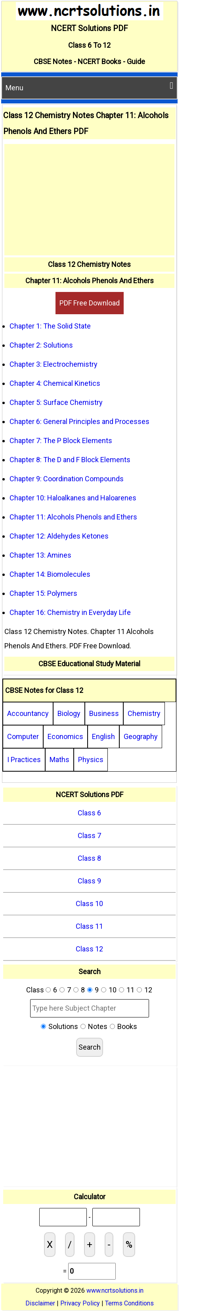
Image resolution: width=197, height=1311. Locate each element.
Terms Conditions (129, 1303)
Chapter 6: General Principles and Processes (79, 421)
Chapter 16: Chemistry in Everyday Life (70, 612)
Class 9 (89, 881)
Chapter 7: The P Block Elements (61, 440)
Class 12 (89, 949)
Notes (97, 1026)
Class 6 (89, 813)
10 (113, 990)
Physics (90, 759)
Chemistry (144, 713)
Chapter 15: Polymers (43, 593)
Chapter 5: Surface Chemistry (56, 402)
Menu (89, 86)
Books (127, 1026)
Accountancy (28, 713)
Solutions (63, 1026)
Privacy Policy (80, 1303)
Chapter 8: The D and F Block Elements (70, 459)
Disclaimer (40, 1303)
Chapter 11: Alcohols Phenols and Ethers (73, 517)
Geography (141, 736)
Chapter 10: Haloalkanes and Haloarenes (73, 498)
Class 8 (89, 858)
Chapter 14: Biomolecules (50, 574)
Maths (59, 759)
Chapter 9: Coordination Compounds (67, 479)
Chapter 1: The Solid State (50, 326)
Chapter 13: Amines (40, 555)
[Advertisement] (89, 199)
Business (104, 713)
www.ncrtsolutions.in (114, 1290)
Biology (68, 713)
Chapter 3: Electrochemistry (54, 364)
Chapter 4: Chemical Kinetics (55, 383)
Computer (23, 736)
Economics (65, 736)
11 (130, 990)
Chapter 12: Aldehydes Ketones (59, 536)
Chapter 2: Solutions (41, 345)
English (103, 736)
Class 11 (89, 926)
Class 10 (89, 903)
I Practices (24, 759)
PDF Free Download (89, 303)
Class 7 (89, 835)
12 (148, 990)
